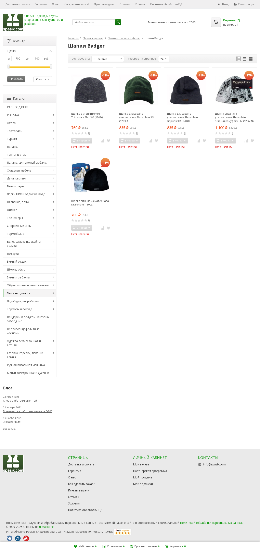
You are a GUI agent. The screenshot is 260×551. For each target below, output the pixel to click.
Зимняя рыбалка (18, 277)
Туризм (12, 139)
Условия (140, 4)
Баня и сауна (16, 186)
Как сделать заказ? (76, 4)
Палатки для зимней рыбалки (27, 162)
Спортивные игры (19, 226)
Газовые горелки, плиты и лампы (25, 355)
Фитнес (12, 210)
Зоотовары (15, 131)
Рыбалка (13, 115)
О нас (55, 4)
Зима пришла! (12, 422)
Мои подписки (143, 484)
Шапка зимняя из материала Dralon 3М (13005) (90, 202)
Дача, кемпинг (17, 178)
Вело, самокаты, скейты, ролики (24, 244)
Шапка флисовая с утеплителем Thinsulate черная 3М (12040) (182, 117)
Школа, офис (16, 269)
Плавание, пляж (18, 202)
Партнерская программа (150, 471)
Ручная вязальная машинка (26, 365)
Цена (29, 51)
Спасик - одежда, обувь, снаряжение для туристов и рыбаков (43, 20)
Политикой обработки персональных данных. (211, 523)
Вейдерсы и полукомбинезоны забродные (28, 319)
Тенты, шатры (16, 154)
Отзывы (124, 4)
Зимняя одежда (18, 293)
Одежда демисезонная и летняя (24, 343)
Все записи (9, 428)
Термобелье (15, 234)
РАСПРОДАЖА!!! (17, 107)
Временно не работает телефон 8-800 (27, 411)
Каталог (16, 98)
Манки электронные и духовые (28, 373)
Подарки (13, 253)
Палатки (12, 147)
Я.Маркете (46, 527)
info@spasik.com (214, 464)
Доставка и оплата (17, 4)
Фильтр (16, 41)
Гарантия (41, 4)
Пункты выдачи (104, 4)
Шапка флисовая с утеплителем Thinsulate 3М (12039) (136, 117)
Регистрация (244, 4)
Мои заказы (141, 464)
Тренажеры (15, 218)
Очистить (43, 79)
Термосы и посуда (19, 309)
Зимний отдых (16, 261)
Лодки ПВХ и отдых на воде (26, 194)
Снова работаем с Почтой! (20, 400)
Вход (223, 4)
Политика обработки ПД (166, 4)
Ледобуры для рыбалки (23, 301)
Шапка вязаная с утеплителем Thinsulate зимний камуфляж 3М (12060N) (234, 117)
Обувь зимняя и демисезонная (28, 285)
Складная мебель (19, 170)
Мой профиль (142, 477)
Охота (11, 123)
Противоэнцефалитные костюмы (23, 331)
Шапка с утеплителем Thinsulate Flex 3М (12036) (87, 115)
